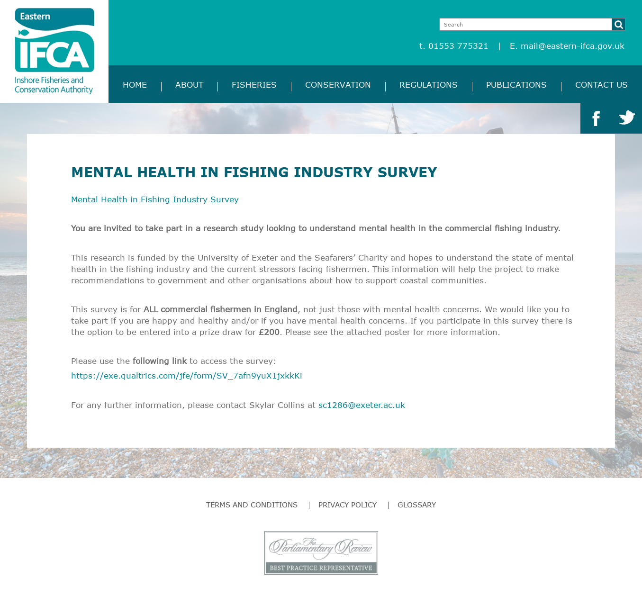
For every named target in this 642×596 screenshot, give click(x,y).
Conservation (338, 85)
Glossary (417, 504)
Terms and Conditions (252, 504)
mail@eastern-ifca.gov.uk (572, 46)
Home (135, 85)
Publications (516, 85)
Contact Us (601, 85)
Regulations (428, 85)
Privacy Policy (347, 504)
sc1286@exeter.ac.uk (361, 405)
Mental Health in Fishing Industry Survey (155, 199)
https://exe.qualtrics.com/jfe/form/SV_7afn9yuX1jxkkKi (186, 375)
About (189, 85)
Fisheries (254, 85)
